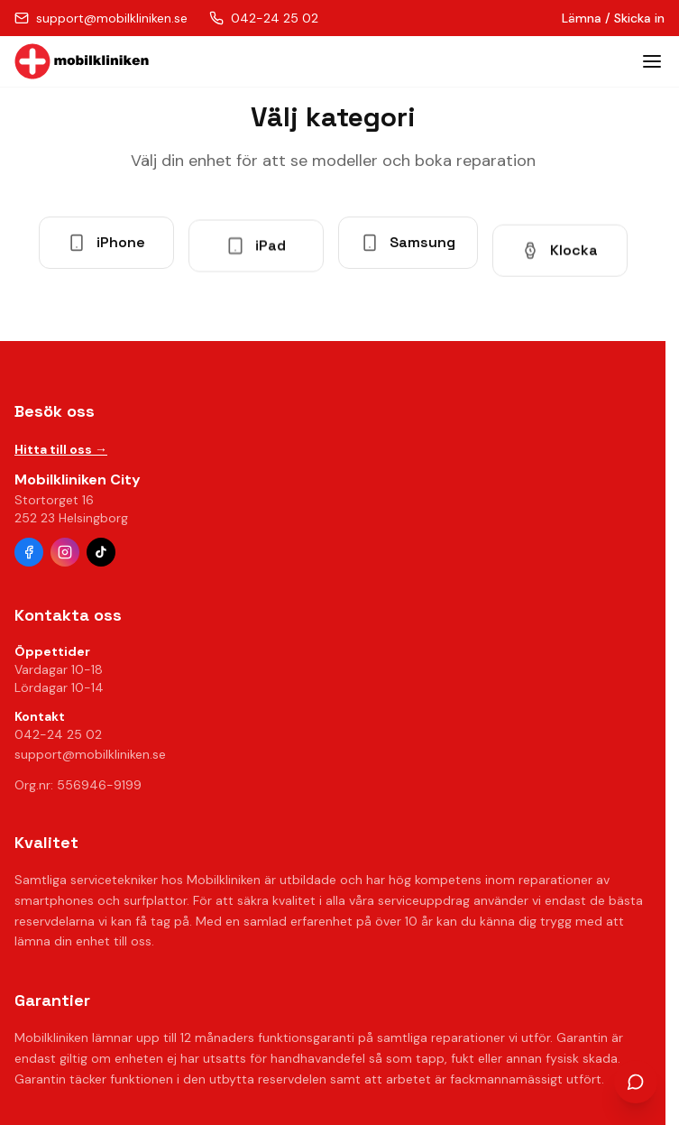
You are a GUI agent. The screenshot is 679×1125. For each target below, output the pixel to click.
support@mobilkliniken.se (90, 754)
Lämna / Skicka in (613, 18)
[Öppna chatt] (635, 1081)
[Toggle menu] (652, 61)
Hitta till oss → (60, 449)
